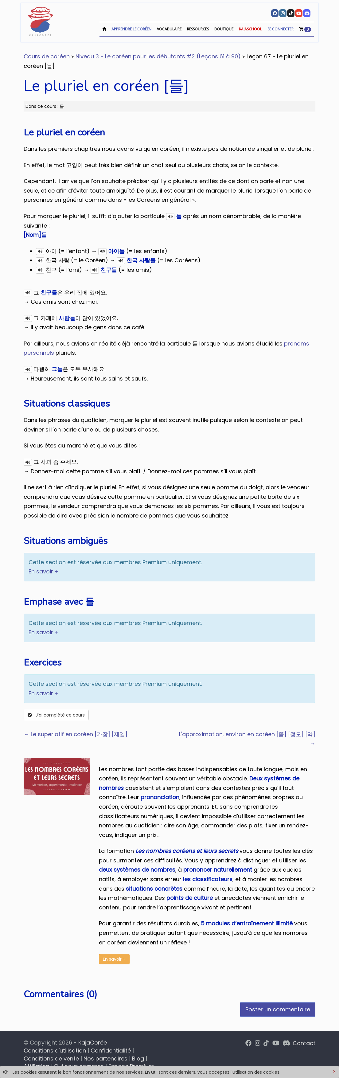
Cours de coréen (47, 56)
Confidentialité (111, 1050)
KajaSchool (250, 29)
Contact (304, 1043)
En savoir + (44, 571)
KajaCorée (92, 1042)
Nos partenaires (105, 1058)
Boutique (223, 29)
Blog (138, 1058)
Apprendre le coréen (131, 29)
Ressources (198, 29)
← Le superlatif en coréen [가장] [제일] (75, 734)
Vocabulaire (169, 29)
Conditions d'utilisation (55, 1050)
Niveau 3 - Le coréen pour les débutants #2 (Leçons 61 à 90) (158, 56)
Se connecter (280, 29)
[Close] (334, 1071)
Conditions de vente (51, 1058)
